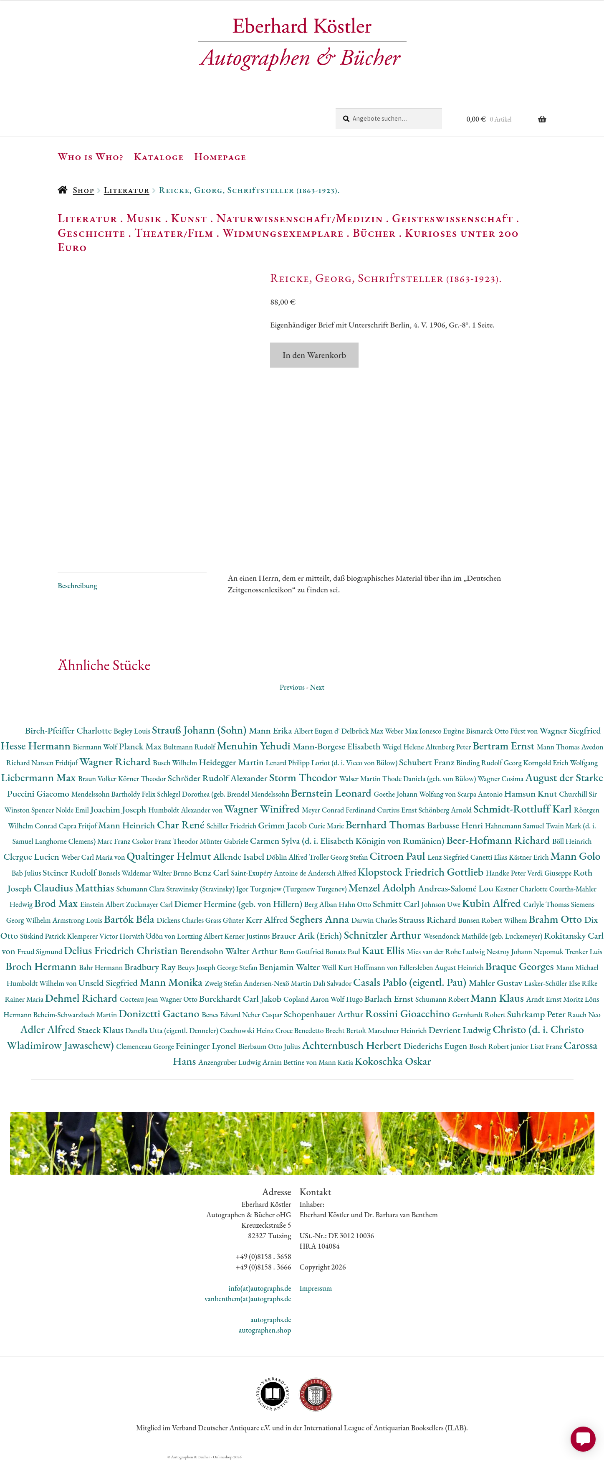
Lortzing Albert (201, 936)
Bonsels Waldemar (125, 873)
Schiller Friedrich (232, 825)
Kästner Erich (529, 857)
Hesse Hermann (37, 745)
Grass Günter (225, 920)
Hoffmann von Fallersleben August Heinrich (419, 967)
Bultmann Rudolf (190, 747)
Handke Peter (506, 873)
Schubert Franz (427, 762)
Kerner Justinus (247, 936)
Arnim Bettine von (290, 1062)
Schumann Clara (141, 889)
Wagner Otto (179, 999)
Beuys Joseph (197, 967)
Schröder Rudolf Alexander (218, 778)
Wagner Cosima (501, 778)
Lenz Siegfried (448, 857)
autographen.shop (265, 1330)
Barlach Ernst (389, 999)
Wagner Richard (116, 761)
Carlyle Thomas (547, 904)
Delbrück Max (363, 731)
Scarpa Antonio (480, 794)
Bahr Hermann (101, 967)
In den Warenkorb (314, 355)
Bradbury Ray (150, 967)
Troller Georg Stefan (339, 857)
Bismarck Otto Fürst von (502, 731)
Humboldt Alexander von (186, 810)
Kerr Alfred (267, 920)
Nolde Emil (73, 810)
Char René (182, 824)
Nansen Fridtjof (55, 762)
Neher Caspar (262, 1014)
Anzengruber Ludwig (230, 1062)
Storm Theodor (304, 777)
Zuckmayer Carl (150, 904)
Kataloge (159, 156)
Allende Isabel (239, 857)
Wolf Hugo (347, 999)
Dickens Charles (181, 920)
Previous (292, 687)
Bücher (374, 232)
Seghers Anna (320, 919)
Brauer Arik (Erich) (307, 935)
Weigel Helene (403, 747)
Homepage (220, 156)
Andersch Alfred (332, 873)
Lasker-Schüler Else (553, 983)
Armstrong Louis (78, 920)
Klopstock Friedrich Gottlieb (422, 871)
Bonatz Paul (343, 951)
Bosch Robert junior (499, 1046)
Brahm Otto (556, 919)
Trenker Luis (583, 951)
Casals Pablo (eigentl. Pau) (411, 982)
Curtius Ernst (397, 810)
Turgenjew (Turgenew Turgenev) (299, 889)
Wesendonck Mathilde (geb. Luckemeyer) (483, 936)
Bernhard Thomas (386, 824)
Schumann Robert (442, 999)
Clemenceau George (145, 1046)
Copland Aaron (307, 999)
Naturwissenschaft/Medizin (299, 218)
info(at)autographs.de (260, 1288)
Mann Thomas (559, 747)
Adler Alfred (49, 1029)
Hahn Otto (356, 904)
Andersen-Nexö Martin (278, 983)
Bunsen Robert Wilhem (493, 920)
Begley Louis (133, 731)
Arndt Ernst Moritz (555, 999)
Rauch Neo (583, 1014)
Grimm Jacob (283, 825)
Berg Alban (321, 904)
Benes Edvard (222, 1014)
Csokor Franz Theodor (166, 841)
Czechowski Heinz (247, 1030)
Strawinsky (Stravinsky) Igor (208, 889)
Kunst (189, 218)
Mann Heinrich (128, 825)
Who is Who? (91, 156)
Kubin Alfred (492, 903)
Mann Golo (576, 855)
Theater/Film (173, 232)
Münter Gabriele (225, 841)
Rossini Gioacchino (408, 1013)
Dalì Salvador (333, 983)
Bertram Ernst (505, 745)
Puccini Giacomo (39, 793)
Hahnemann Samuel (515, 825)
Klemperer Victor (93, 936)
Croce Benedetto (300, 1030)
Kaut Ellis (384, 950)
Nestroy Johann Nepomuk (526, 951)
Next (317, 687)
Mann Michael (577, 967)
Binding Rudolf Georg (489, 762)
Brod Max (57, 903)
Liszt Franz (547, 1046)
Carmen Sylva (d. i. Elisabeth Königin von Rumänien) (348, 841)
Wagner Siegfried (570, 730)
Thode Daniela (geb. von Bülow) (430, 778)
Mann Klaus (498, 997)
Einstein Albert (103, 904)
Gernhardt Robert (479, 1014)
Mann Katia (336, 1062)
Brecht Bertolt (346, 1030)
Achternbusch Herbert (353, 1045)
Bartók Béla (130, 919)
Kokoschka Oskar (393, 1061)
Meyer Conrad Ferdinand (339, 810)
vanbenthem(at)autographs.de (248, 1298)
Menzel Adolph (383, 887)
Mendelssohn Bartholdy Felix (114, 794)
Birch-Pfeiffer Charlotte (69, 730)
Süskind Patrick (43, 936)
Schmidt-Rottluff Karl (523, 808)
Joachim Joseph (119, 809)
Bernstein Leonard (332, 792)
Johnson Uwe (442, 904)
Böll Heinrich (572, 841)
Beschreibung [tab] (77, 585)
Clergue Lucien (32, 857)
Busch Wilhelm (176, 762)
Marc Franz (114, 841)
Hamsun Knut (531, 793)
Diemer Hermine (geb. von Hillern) (239, 904)
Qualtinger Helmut (169, 855)
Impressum (316, 1288)
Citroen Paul (398, 855)
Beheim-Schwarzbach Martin (76, 1014)
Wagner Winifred (263, 808)
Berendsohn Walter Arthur (229, 951)
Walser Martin (360, 778)
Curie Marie (326, 825)
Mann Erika (271, 730)
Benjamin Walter (290, 967)
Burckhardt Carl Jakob (241, 999)
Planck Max (141, 746)
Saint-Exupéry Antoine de (269, 873)
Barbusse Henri (456, 825)
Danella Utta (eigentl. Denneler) (172, 1030)
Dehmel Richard (82, 997)
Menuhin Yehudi (255, 745)
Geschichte (91, 232)
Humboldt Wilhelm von (42, 983)
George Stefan (238, 967)
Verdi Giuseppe (550, 873)
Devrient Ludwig (460, 1030)
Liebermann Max (39, 777)
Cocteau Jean (139, 999)
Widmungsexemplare (283, 232)
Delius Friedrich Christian (122, 950)
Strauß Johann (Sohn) (200, 729)
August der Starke (564, 777)
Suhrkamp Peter (537, 1014)
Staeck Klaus (101, 1030)
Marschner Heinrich (398, 1030)
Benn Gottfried (302, 951)
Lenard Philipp (288, 762)
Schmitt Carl (397, 904)
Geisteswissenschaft (452, 218)
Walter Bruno (172, 873)
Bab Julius (27, 873)
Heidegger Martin (232, 762)
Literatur (126, 190)
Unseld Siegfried (109, 983)
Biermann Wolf (96, 747)
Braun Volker (98, 778)
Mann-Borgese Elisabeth (337, 746)
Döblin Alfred (287, 857)
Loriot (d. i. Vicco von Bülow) (355, 762)
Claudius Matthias (74, 887)
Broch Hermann (42, 966)
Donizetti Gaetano (160, 1013)
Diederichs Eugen (436, 1046)
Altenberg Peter (449, 747)
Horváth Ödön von (148, 936)
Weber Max (402, 731)
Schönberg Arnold (445, 810)
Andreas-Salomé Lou (456, 888)
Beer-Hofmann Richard (499, 840)
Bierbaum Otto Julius (270, 1046)
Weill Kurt (338, 967)
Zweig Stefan (224, 983)
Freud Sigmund (40, 951)
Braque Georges (520, 966)
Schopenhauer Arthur (324, 1014)
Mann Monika (172, 982)
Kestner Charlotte (522, 889)
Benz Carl (212, 872)
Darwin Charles (375, 920)
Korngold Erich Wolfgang (560, 762)
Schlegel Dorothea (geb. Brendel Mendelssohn (224, 794)
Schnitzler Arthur (383, 934)
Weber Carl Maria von (93, 857)
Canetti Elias (489, 857)
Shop (83, 190)
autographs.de (270, 1319)
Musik (144, 218)
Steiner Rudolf (70, 872)
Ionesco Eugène (443, 731)
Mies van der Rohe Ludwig (447, 951)
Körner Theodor (143, 778)
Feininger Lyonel (207, 1046)
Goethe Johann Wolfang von (415, 794)
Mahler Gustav (496, 983)
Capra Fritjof (79, 825)
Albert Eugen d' (317, 731)
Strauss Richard (428, 920)
